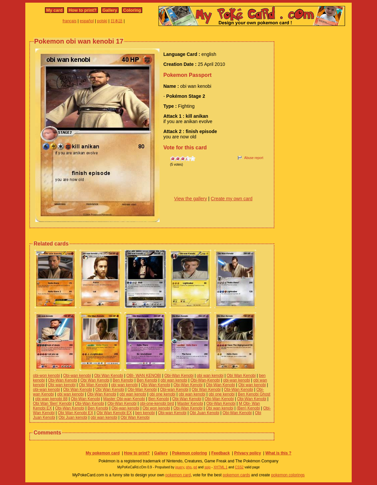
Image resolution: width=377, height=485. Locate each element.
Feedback (220, 453)
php (188, 467)
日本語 (117, 21)
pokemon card (178, 475)
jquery (179, 467)
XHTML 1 (220, 467)
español (87, 21)
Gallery (110, 10)
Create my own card (231, 198)
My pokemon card (103, 453)
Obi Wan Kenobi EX (75, 412)
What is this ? (278, 453)
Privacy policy (247, 453)
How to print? (83, 10)
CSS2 (239, 467)
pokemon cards (236, 475)
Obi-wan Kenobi (174, 389)
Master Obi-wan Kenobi (124, 399)
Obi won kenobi (156, 408)
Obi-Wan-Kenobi (205, 380)
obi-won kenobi (46, 375)
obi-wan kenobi (236, 380)
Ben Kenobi (123, 380)
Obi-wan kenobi (77, 375)
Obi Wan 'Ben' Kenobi (52, 403)
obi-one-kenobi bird (157, 403)
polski (102, 21)
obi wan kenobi (210, 375)
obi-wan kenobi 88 (51, 399)
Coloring (132, 10)
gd (195, 467)
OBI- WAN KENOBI (143, 375)
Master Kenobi (190, 403)
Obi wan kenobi (62, 385)
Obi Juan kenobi (73, 417)
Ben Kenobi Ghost (254, 394)
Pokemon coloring (189, 453)
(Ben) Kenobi (248, 408)
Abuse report (253, 158)
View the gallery (190, 198)
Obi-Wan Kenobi (178, 375)
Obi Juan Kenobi (204, 412)
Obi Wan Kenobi (108, 375)
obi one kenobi (163, 394)
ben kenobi (145, 412)
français (70, 21)
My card (54, 10)
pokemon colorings (288, 475)
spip (207, 467)
